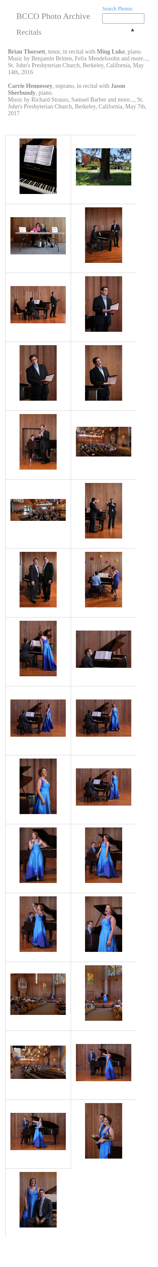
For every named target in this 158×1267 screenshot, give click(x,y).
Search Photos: (118, 8)
